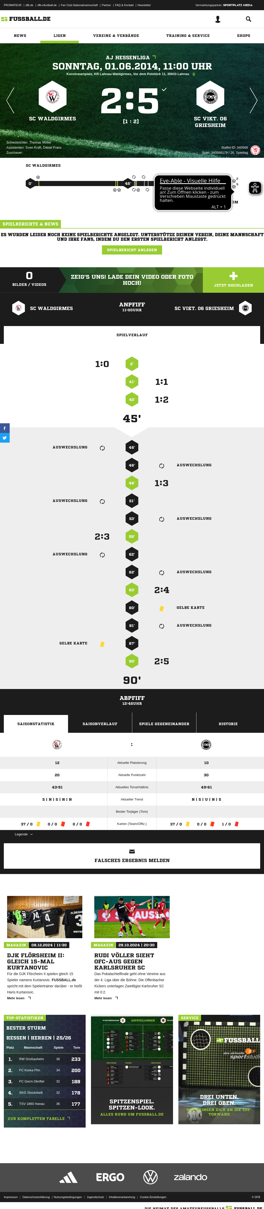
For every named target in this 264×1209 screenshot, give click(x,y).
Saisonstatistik (36, 724)
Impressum (11, 1197)
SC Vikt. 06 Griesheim (210, 122)
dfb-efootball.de (47, 5)
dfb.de (29, 5)
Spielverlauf (132, 335)
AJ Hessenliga (132, 57)
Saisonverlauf (100, 724)
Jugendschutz (95, 1197)
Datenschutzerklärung (36, 1197)
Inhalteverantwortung (122, 1197)
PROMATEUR (12, 5)
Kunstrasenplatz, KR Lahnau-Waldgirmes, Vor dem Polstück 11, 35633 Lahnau (132, 74)
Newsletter (144, 5)
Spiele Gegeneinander (164, 724)
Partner (106, 5)
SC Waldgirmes (52, 118)
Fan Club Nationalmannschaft (79, 5)
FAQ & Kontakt (124, 5)
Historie (228, 724)
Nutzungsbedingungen (68, 1197)
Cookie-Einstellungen (153, 1197)
